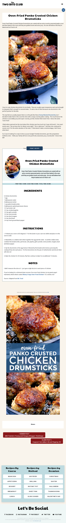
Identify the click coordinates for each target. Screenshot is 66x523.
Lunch (12, 496)
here (48, 292)
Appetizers (12, 481)
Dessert (12, 486)
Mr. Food (20, 278)
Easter (54, 481)
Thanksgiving (54, 491)
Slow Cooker (33, 496)
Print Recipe (34, 148)
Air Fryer (33, 476)
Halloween (53, 486)
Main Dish (12, 476)
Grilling (33, 481)
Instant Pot (33, 486)
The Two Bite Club (37, 520)
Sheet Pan (33, 491)
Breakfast (12, 491)
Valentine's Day (53, 496)
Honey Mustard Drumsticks (47, 115)
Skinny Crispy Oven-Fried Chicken (33, 274)
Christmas (53, 476)
